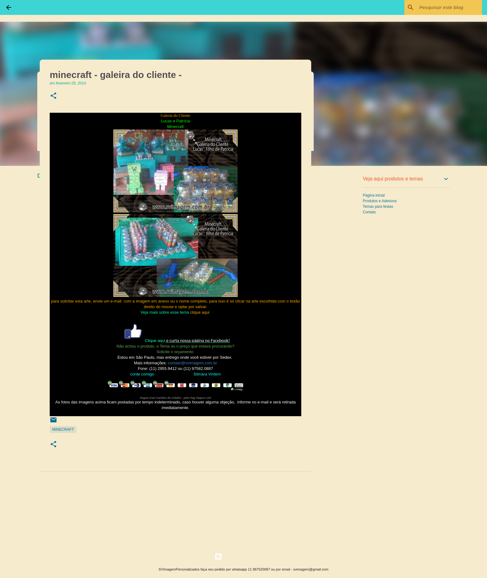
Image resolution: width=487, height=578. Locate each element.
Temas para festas (378, 206)
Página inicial (374, 195)
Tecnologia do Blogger (244, 556)
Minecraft (63, 429)
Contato (369, 212)
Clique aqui (155, 340)
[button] (53, 96)
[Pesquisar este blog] (449, 7)
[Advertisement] (343, 268)
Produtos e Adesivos (380, 201)
